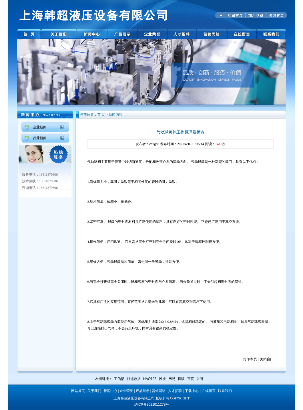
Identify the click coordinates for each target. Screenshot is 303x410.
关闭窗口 (267, 359)
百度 (190, 379)
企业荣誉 (126, 391)
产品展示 (142, 391)
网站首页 (78, 391)
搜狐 (181, 379)
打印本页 (250, 359)
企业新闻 (40, 127)
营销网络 (159, 391)
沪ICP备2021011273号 (151, 405)
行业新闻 (40, 138)
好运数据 (134, 379)
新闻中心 (110, 391)
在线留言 (209, 391)
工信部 (119, 379)
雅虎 (162, 379)
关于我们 (94, 391)
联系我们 (225, 391)
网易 (171, 379)
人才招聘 (175, 391)
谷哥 (200, 379)
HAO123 (149, 379)
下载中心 (192, 391)
